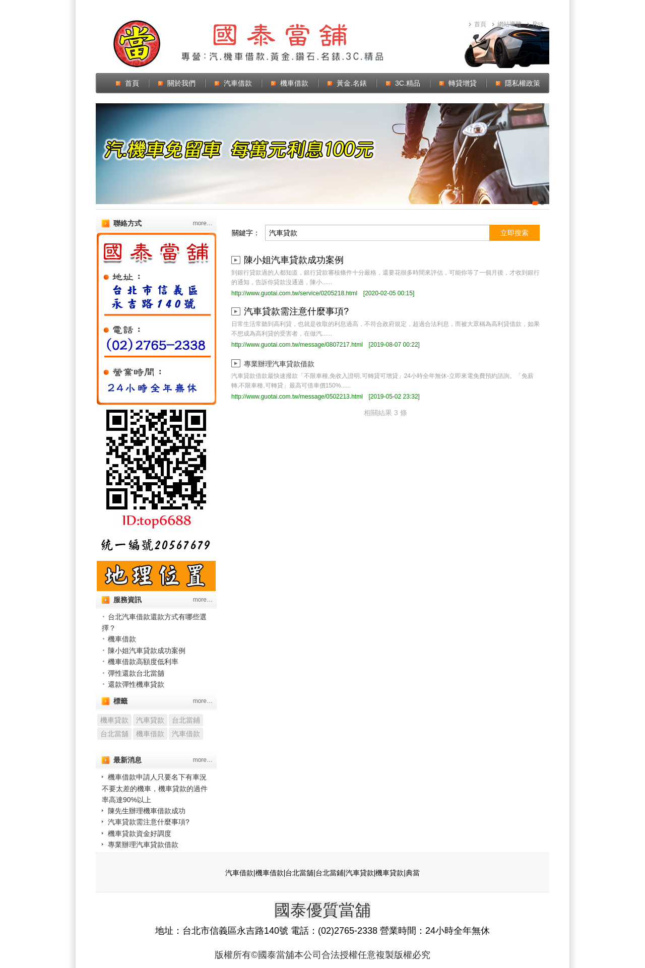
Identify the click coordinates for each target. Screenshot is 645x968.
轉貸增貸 (462, 83)
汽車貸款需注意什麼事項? (148, 822)
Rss (538, 24)
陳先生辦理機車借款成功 (146, 811)
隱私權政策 (522, 83)
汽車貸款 (150, 720)
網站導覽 (509, 24)
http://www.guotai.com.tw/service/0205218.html (294, 293)
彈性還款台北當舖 (136, 673)
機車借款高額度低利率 (143, 662)
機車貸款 (114, 720)
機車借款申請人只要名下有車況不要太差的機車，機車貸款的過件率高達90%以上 (155, 788)
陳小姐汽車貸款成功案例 (146, 651)
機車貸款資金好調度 (139, 833)
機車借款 (294, 83)
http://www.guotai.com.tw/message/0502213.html (297, 396)
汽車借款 (238, 83)
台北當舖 (114, 734)
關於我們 (181, 83)
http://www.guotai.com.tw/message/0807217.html (297, 344)
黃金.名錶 (352, 83)
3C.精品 (407, 83)
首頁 (480, 24)
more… (203, 223)
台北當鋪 (186, 720)
